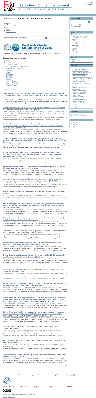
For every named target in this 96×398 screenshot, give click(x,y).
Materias (8, 30)
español (86, 4)
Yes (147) (75, 107)
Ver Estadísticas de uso (77, 114)
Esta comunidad (76, 26)
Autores (8, 27)
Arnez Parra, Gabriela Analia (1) (81, 83)
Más (66, 365)
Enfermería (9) (76, 95)
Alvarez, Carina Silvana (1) (79, 75)
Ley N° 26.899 (72, 375)
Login (91, 2)
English (91, 4)
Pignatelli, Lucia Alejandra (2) (80, 71)
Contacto (5, 397)
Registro (73, 61)
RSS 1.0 (74, 122)
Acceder (73, 59)
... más (74, 84)
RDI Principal (6, 15)
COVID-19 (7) (76, 98)
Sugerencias (11, 397)
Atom (73, 126)
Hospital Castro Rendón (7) (80, 99)
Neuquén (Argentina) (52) (79, 92)
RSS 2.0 (74, 124)
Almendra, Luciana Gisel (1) (80, 74)
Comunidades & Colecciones (80, 36)
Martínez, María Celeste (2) (80, 69)
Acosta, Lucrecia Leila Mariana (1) (81, 72)
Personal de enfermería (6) (79, 102)
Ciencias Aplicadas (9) (78, 93)
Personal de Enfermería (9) (79, 96)
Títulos (7, 29)
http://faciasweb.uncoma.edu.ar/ (56, 53)
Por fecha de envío (11, 32)
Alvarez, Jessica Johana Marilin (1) (82, 77)
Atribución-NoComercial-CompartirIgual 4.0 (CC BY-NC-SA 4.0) (19, 394)
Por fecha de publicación (12, 26)
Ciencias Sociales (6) (78, 101)
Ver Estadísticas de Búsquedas (79, 115)
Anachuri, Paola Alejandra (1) (80, 80)
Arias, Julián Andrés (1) (78, 81)
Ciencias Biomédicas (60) (79, 90)
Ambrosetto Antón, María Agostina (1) (82, 78)
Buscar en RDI (76, 25)
